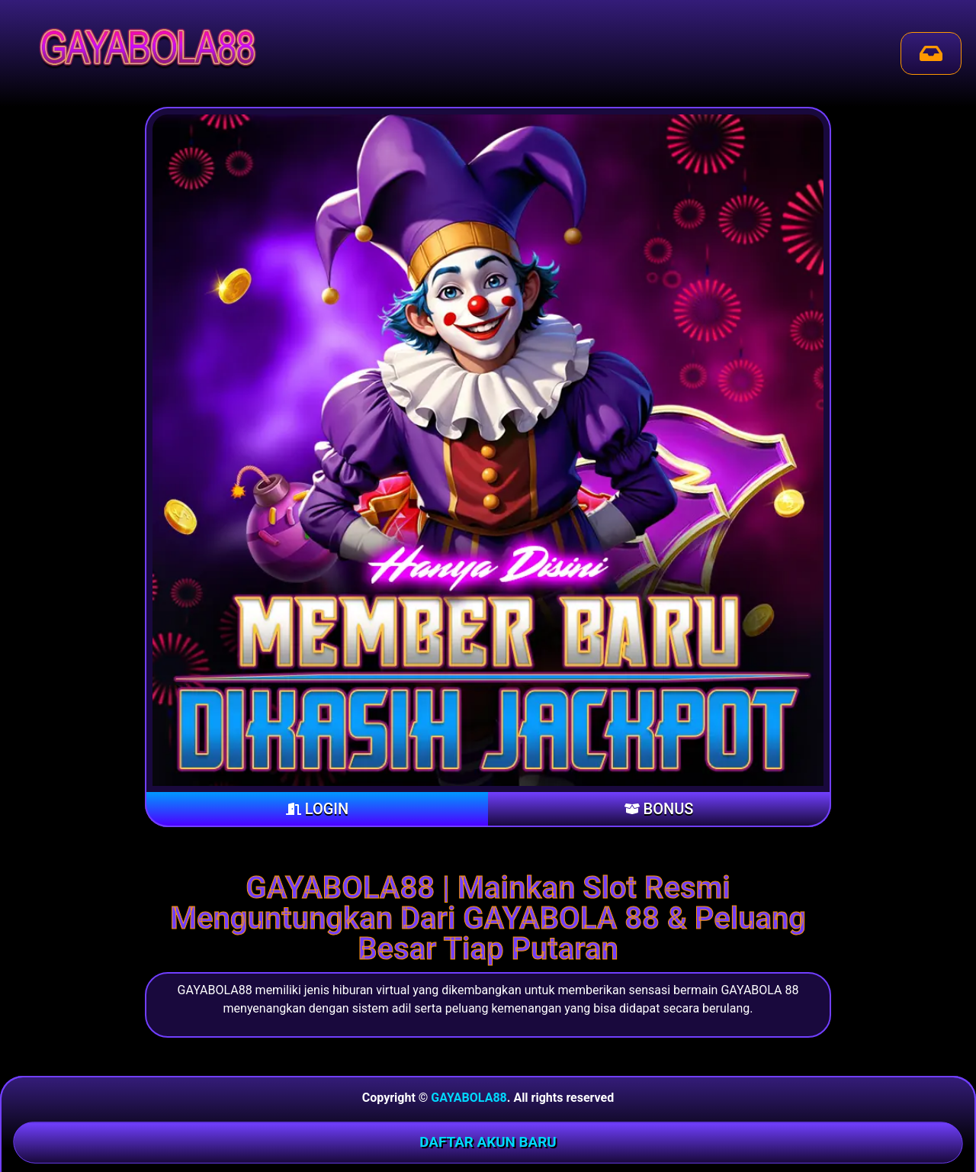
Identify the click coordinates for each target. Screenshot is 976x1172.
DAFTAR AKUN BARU (488, 1142)
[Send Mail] (931, 53)
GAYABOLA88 (468, 1097)
